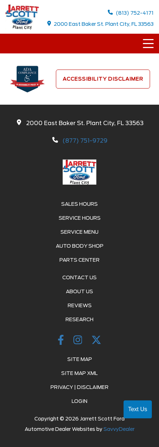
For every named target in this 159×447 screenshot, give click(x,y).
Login (79, 401)
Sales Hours (79, 204)
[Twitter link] (96, 341)
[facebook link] (62, 341)
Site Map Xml (79, 373)
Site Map (79, 359)
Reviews (80, 305)
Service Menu (79, 232)
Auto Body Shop (79, 246)
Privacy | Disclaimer (79, 387)
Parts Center (79, 260)
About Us (79, 291)
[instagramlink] (79, 341)
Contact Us (79, 277)
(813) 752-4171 (131, 13)
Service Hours (80, 218)
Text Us (137, 409)
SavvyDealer (119, 429)
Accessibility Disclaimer (103, 79)
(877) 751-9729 (84, 140)
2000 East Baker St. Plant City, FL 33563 (100, 24)
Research (79, 319)
